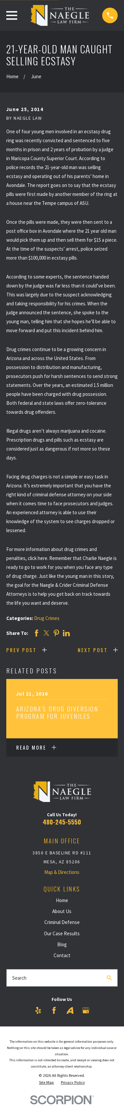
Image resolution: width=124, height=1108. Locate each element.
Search (19, 978)
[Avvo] (69, 1010)
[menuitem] (46, 1082)
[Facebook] (54, 1010)
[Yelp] (38, 1010)
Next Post (93, 649)
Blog (62, 944)
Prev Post (21, 649)
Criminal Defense (62, 922)
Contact (62, 955)
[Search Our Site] (109, 977)
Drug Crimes (47, 618)
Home (62, 900)
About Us (61, 911)
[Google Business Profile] (85, 1010)
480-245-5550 (62, 821)
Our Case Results (62, 933)
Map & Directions (61, 872)
